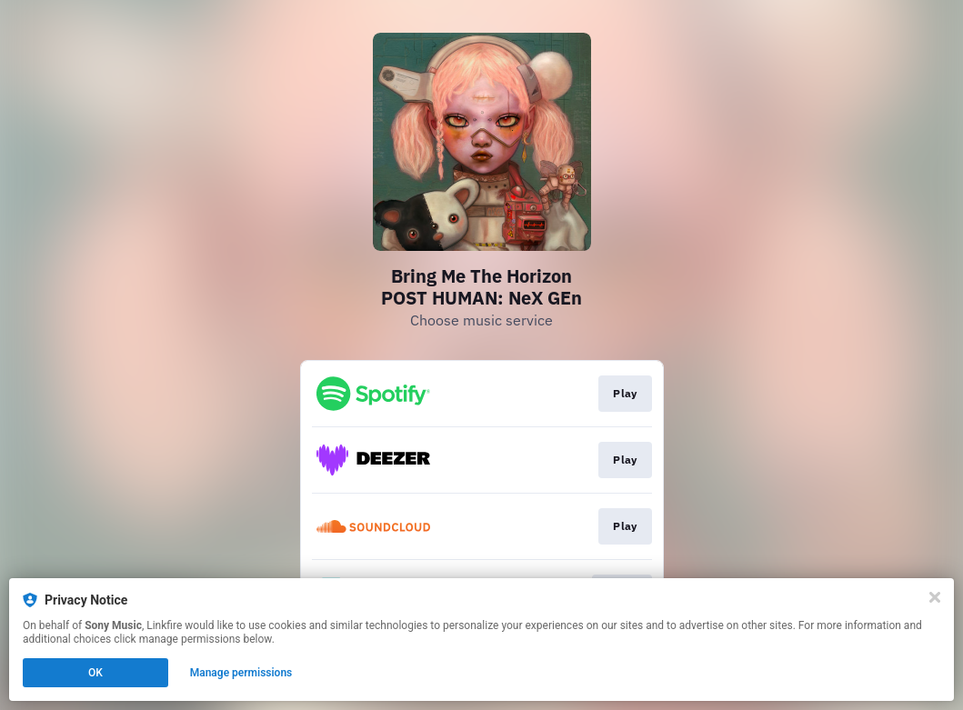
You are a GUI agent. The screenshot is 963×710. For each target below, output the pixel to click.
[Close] (934, 597)
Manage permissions (241, 672)
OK (95, 672)
